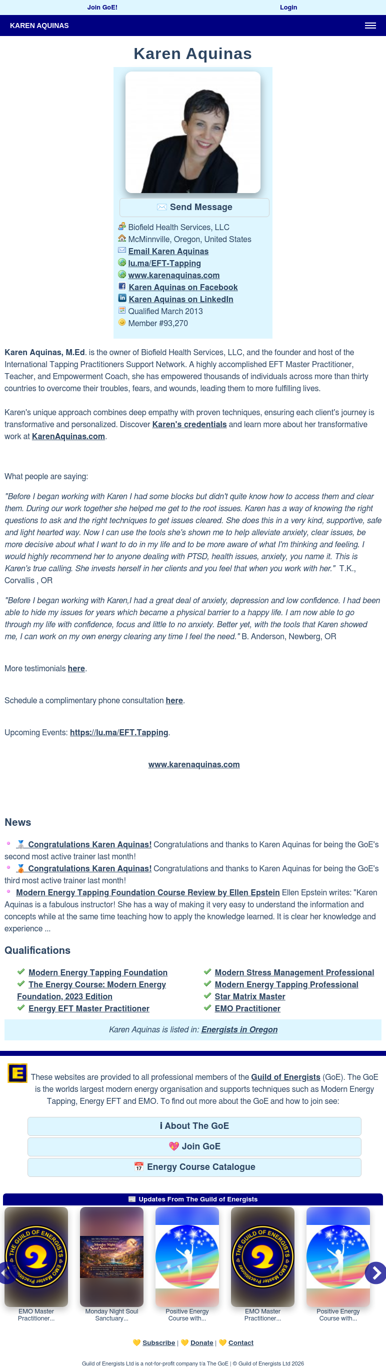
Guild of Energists (285, 1077)
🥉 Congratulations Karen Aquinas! (84, 869)
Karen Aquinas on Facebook (183, 288)
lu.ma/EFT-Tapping (164, 264)
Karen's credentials (189, 425)
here (77, 669)
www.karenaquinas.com (174, 276)
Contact (241, 1342)
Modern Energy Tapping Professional (286, 985)
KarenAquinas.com (68, 437)
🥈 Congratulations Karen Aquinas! (84, 845)
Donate (202, 1342)
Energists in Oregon (239, 1030)
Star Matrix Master (250, 997)
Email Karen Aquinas (168, 252)
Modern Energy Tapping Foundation (98, 973)
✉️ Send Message (194, 207)
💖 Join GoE (194, 1146)
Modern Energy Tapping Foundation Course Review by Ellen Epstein (148, 893)
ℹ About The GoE (195, 1126)
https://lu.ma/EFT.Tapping (119, 733)
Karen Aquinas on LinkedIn (180, 300)
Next (368, 1267)
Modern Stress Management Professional (294, 973)
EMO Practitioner (248, 1009)
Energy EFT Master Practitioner (89, 1009)
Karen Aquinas (39, 26)
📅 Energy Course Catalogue (195, 1167)
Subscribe (158, 1342)
